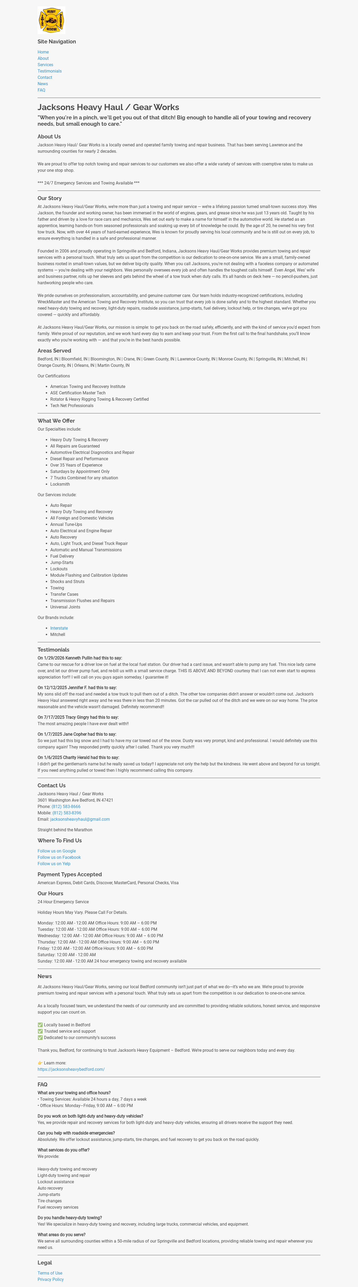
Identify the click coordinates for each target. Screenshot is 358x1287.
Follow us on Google (57, 851)
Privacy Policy (51, 1279)
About (43, 58)
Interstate (59, 628)
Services (45, 64)
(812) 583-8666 (66, 806)
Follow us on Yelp (54, 863)
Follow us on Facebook (59, 857)
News (43, 83)
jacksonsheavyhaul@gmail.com (80, 819)
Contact (45, 77)
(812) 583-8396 (66, 812)
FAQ (41, 90)
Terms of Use (50, 1273)
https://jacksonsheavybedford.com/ (71, 1069)
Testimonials (50, 71)
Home (43, 52)
